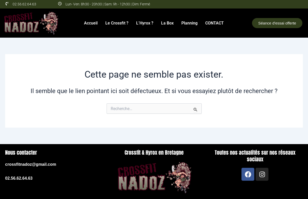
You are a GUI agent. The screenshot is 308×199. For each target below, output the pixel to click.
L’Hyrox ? (144, 23)
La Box (167, 23)
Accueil (91, 23)
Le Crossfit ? (116, 23)
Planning (189, 23)
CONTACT (214, 23)
